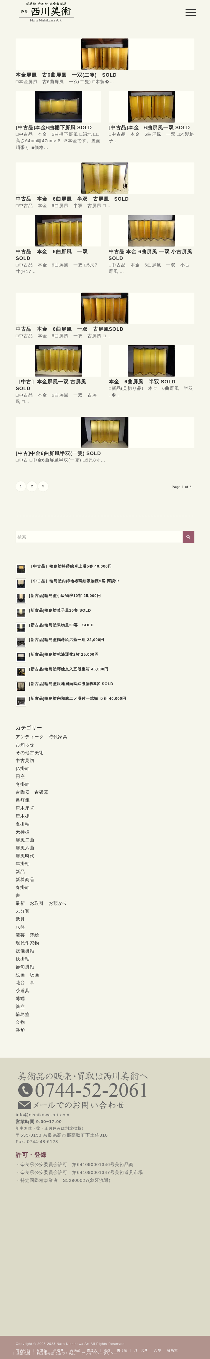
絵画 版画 (27, 974)
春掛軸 (23, 887)
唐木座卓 (25, 808)
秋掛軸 (23, 958)
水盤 (20, 927)
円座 (20, 776)
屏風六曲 (25, 847)
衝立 (20, 1006)
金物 (20, 1022)
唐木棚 (23, 815)
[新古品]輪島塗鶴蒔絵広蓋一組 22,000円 (66, 639)
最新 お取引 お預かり (41, 903)
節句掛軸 (25, 966)
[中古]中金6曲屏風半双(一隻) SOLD (58, 453)
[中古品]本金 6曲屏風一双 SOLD (149, 127)
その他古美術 (30, 752)
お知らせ (25, 744)
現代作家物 (27, 942)
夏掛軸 (23, 823)
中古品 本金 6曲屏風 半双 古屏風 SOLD (72, 199)
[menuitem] (186, 12)
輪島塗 (23, 1014)
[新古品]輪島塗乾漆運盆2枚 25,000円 (63, 654)
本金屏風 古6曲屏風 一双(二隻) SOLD (66, 75)
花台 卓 (25, 982)
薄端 (20, 998)
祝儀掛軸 (25, 950)
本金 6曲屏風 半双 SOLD (142, 381)
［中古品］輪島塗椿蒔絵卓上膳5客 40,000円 (70, 566)
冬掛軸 (23, 784)
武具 (20, 919)
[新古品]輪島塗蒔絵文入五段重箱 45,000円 (68, 669)
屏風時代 (25, 855)
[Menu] (186, 12)
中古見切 (25, 760)
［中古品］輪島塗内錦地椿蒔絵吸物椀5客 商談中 (74, 581)
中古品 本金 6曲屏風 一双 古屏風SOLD (69, 329)
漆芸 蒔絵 (27, 934)
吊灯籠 (23, 800)
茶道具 (23, 990)
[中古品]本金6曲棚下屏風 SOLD (54, 127)
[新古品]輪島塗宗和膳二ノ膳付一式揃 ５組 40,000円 (77, 698)
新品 (20, 871)
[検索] (105, 537)
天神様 (23, 831)
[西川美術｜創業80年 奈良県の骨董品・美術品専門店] (87, 12)
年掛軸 (23, 863)
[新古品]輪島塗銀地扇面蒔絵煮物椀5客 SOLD (71, 684)
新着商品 (25, 879)
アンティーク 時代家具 (41, 736)
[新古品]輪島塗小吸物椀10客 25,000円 (65, 595)
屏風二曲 (25, 839)
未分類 (23, 911)
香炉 (20, 1030)
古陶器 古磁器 (32, 792)
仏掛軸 (23, 768)
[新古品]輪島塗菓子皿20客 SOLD (60, 610)
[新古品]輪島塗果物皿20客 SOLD (61, 625)
